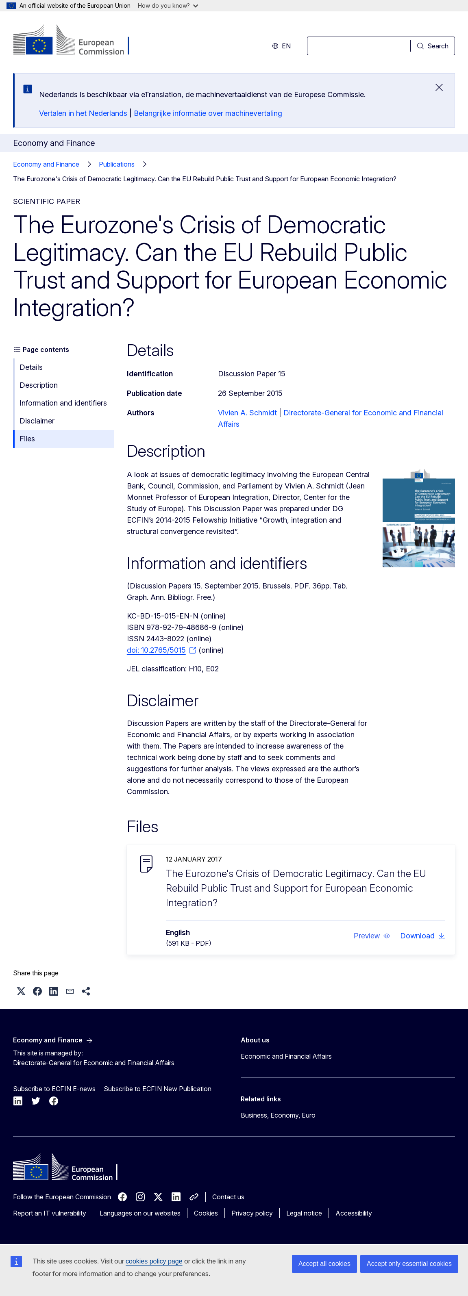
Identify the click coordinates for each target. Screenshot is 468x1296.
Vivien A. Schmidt (247, 412)
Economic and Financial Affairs (286, 1056)
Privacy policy (252, 1213)
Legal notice (304, 1213)
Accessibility (353, 1213)
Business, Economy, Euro (278, 1115)
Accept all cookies (324, 1263)
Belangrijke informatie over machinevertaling (208, 113)
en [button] (281, 46)
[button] (372, 935)
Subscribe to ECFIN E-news (54, 1089)
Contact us (228, 1197)
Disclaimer (37, 421)
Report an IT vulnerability (49, 1213)
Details (31, 367)
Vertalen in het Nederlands (83, 113)
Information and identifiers (63, 403)
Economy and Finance (46, 164)
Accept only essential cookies (409, 1263)
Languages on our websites (140, 1213)
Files (27, 438)
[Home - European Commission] (78, 40)
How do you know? (168, 5)
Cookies (206, 1213)
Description (39, 385)
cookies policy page (154, 1261)
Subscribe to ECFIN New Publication (157, 1089)
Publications (117, 164)
